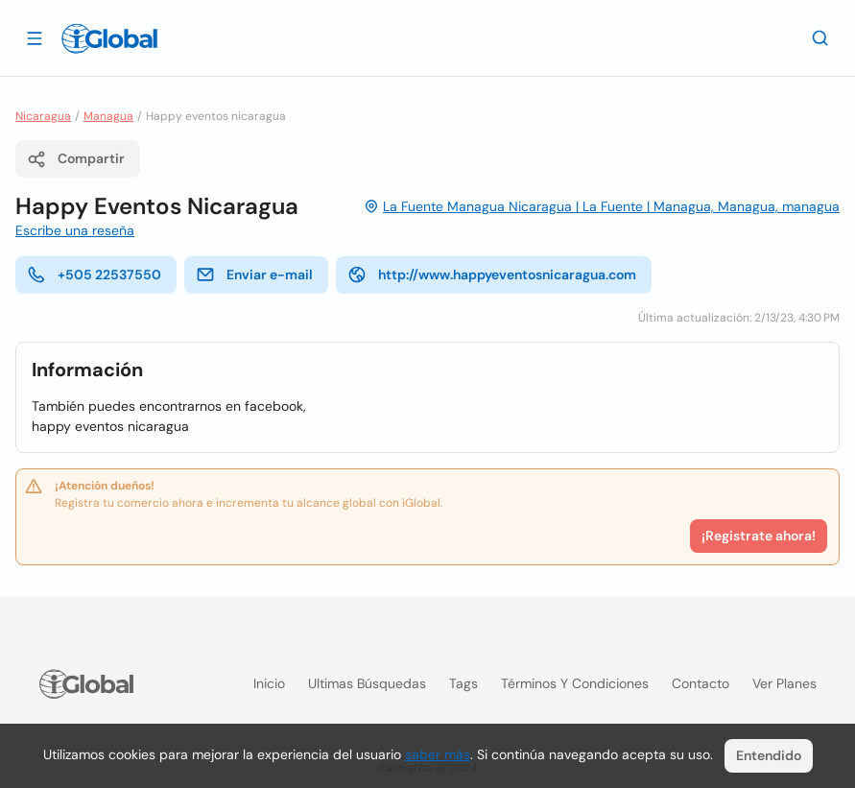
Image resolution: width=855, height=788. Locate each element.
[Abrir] (34, 37)
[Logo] (109, 38)
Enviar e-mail (254, 274)
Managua (108, 116)
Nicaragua (43, 116)
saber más (437, 754)
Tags (463, 683)
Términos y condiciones (575, 683)
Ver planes (784, 683)
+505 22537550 (94, 274)
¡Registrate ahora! (758, 535)
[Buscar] (820, 37)
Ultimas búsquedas (367, 683)
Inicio (269, 683)
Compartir (76, 159)
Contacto (700, 683)
